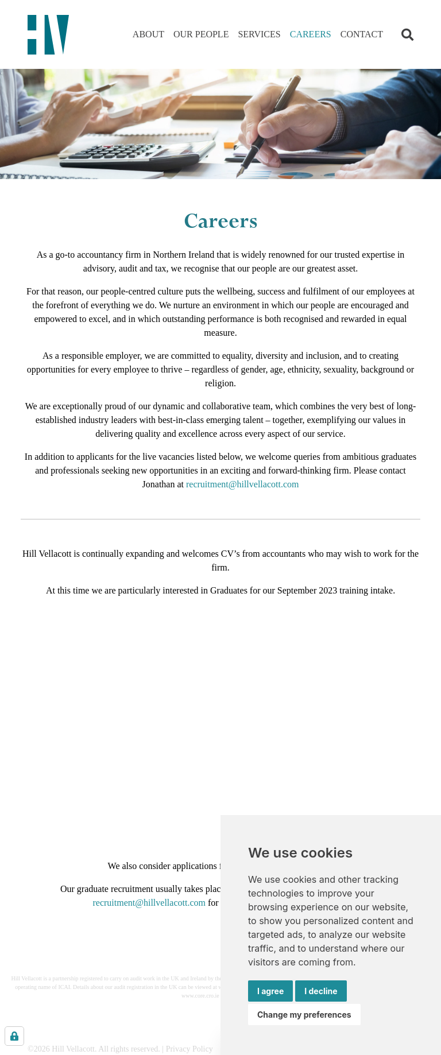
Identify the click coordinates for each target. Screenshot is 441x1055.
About (148, 34)
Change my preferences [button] (304, 1014)
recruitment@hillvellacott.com (242, 484)
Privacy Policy (189, 1049)
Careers (310, 34)
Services (259, 34)
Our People (201, 34)
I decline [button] (320, 991)
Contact (362, 34)
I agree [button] (270, 991)
